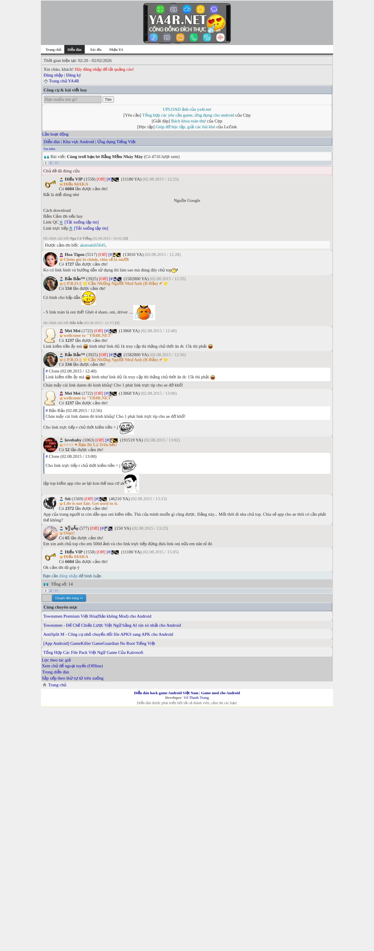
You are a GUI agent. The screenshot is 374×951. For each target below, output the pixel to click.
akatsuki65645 (92, 245)
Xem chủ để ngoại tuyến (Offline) (72, 666)
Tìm (108, 99)
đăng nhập (68, 576)
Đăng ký (73, 75)
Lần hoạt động (55, 134)
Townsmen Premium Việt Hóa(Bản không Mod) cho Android (97, 616)
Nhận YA (116, 50)
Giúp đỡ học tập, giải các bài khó (185, 126)
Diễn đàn (52, 141)
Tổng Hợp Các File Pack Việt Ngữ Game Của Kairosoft (93, 652)
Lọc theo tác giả (56, 660)
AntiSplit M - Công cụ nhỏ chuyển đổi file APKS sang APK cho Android (108, 634)
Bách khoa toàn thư (188, 121)
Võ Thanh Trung (196, 697)
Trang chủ (53, 50)
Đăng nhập (53, 75)
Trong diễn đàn (55, 672)
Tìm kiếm (49, 148)
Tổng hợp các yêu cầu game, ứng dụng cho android (188, 115)
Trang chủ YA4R (64, 81)
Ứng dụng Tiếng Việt (116, 141)
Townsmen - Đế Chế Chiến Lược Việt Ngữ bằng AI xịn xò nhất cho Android (112, 625)
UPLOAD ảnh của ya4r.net (187, 109)
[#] (109, 179)
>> (56, 162)
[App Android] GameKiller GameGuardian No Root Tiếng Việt (99, 643)
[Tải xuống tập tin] (82, 222)
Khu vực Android (78, 141)
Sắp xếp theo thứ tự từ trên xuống (72, 678)
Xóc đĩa (95, 50)
